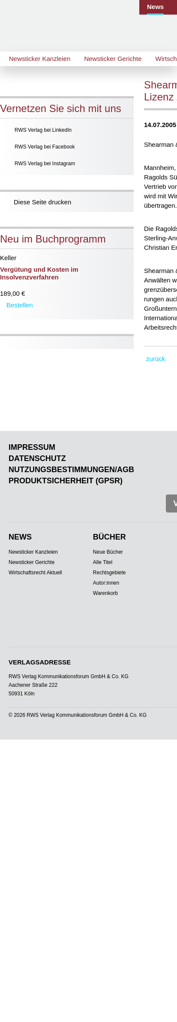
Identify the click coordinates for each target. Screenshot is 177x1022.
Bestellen (19, 305)
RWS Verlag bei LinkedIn (43, 130)
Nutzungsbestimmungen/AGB (71, 469)
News (155, 6)
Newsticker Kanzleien (39, 58)
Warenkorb (105, 593)
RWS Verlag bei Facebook (45, 147)
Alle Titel (102, 562)
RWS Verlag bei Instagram (45, 164)
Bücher (109, 537)
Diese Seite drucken (42, 202)
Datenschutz (37, 458)
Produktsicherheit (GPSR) (66, 480)
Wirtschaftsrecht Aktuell (35, 573)
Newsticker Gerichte (112, 58)
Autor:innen (106, 583)
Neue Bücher (108, 552)
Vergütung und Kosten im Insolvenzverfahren (39, 273)
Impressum (32, 447)
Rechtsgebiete (109, 573)
